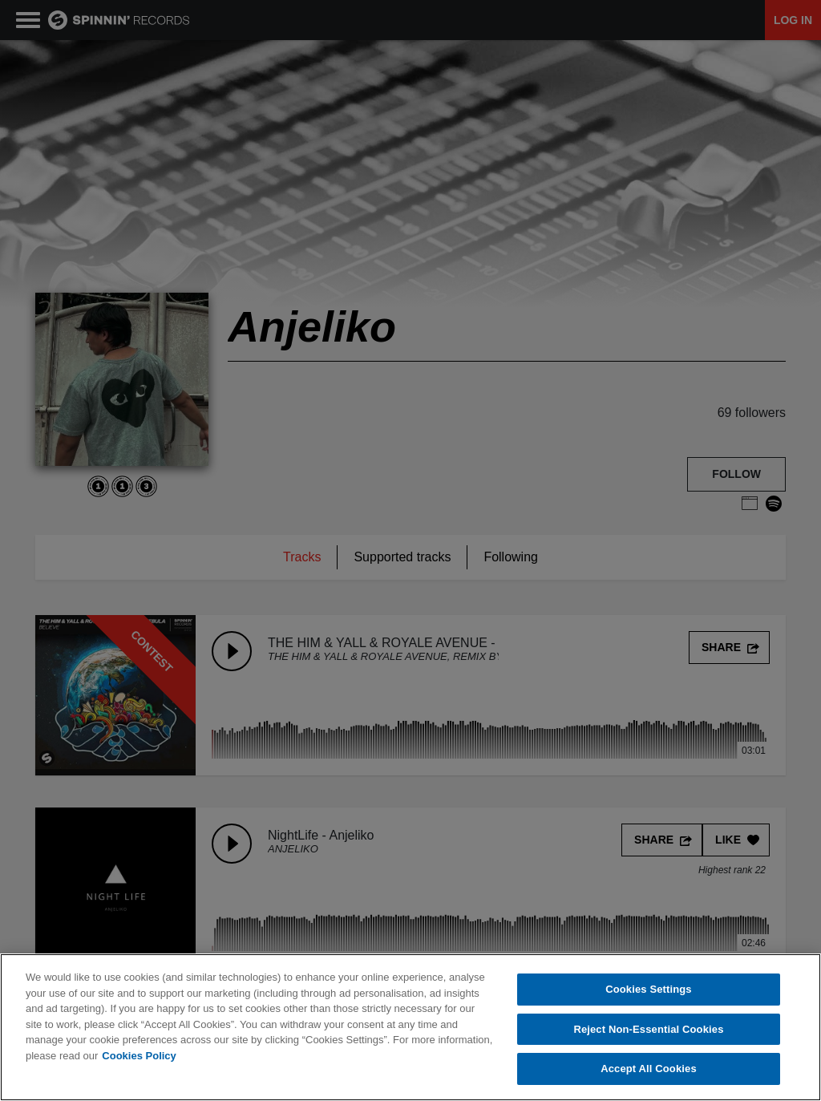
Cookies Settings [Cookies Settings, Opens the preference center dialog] (648, 989)
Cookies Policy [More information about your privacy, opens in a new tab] (139, 1056)
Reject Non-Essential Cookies (648, 1029)
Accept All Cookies (649, 1069)
